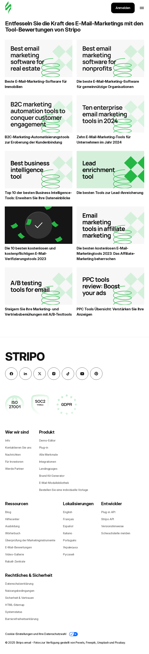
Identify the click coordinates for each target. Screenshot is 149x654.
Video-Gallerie (14, 554)
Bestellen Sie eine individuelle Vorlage (63, 490)
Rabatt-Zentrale (15, 561)
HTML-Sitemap (14, 605)
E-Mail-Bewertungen (18, 547)
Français (68, 519)
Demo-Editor (47, 440)
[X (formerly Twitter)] (39, 373)
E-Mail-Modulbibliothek (54, 483)
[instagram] (54, 373)
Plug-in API (108, 512)
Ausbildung (12, 526)
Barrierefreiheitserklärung (21, 619)
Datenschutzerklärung (19, 583)
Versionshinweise (112, 526)
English (67, 512)
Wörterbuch (12, 533)
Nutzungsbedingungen (19, 590)
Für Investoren (14, 461)
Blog (8, 512)
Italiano (67, 533)
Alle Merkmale (48, 454)
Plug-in (43, 447)
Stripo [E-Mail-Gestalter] (25, 356)
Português (69, 540)
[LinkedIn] (25, 373)
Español (68, 526)
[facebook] (11, 373)
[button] (73, 634)
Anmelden (123, 8)
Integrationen (47, 461)
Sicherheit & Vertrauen (19, 598)
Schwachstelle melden (115, 533)
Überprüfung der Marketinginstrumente (30, 540)
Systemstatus (13, 612)
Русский (68, 554)
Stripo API (107, 519)
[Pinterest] (96, 373)
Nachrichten (13, 454)
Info (7, 440)
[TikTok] (68, 373)
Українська (70, 547)
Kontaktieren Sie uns (18, 447)
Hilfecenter (12, 519)
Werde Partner (14, 468)
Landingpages (48, 468)
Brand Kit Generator (52, 475)
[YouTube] (82, 373)
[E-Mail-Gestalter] (8, 7)
